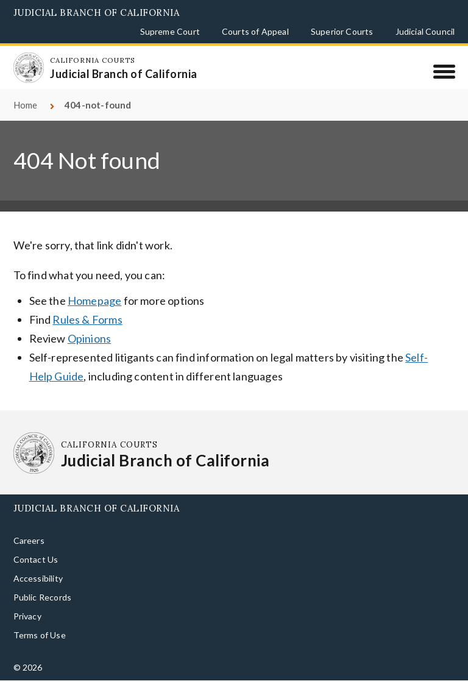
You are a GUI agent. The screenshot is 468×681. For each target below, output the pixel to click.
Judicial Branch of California (96, 12)
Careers (28, 540)
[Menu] (444, 71)
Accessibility (38, 578)
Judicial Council (425, 31)
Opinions (89, 338)
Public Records (42, 597)
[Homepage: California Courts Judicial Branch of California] (28, 67)
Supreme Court (170, 31)
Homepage (94, 300)
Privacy (27, 616)
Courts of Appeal (255, 31)
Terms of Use (39, 635)
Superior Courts (342, 31)
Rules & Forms (87, 319)
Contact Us (35, 559)
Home (25, 104)
